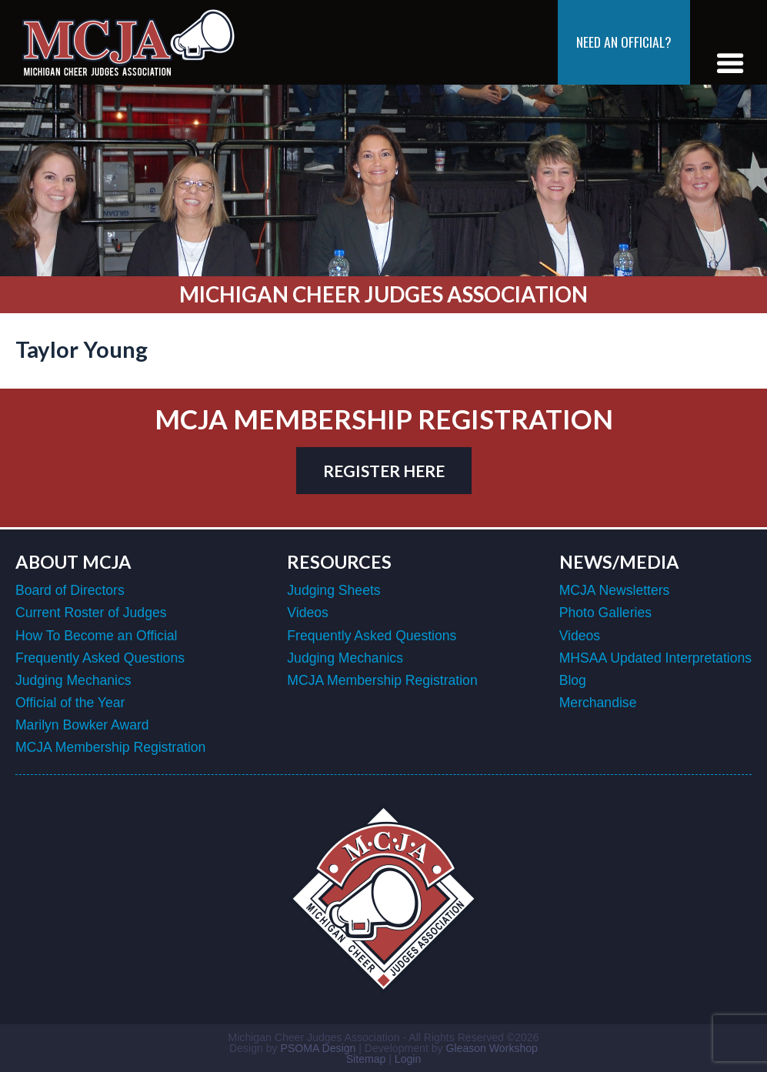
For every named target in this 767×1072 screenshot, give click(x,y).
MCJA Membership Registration (110, 747)
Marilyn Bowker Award (82, 725)
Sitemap (366, 1059)
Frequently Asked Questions (100, 658)
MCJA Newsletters (614, 590)
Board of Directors (70, 590)
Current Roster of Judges (91, 612)
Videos (307, 612)
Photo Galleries (605, 612)
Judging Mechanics (73, 680)
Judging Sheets (333, 590)
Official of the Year (70, 702)
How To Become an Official (96, 635)
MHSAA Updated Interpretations (655, 658)
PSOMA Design (318, 1048)
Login (408, 1059)
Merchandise (598, 702)
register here (384, 470)
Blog (572, 680)
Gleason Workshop (491, 1048)
